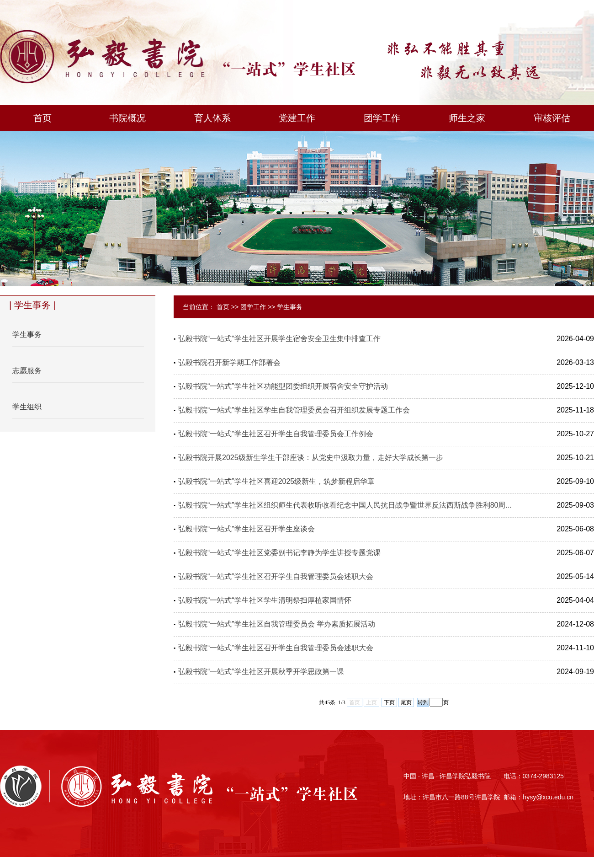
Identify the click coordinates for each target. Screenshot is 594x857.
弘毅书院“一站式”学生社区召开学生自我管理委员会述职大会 (275, 576)
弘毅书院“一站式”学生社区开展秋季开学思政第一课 (261, 671)
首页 (223, 307)
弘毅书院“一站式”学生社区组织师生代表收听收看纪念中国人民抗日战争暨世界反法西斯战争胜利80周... (345, 505)
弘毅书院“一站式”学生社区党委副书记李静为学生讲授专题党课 (279, 553)
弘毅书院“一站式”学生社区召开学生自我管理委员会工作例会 (275, 434)
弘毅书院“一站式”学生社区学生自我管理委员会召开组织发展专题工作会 (294, 410)
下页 (389, 702)
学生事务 (289, 307)
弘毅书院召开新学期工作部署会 (229, 362)
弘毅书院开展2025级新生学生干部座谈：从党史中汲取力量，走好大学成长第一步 (310, 457)
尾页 (406, 702)
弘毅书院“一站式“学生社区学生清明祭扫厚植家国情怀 (264, 600)
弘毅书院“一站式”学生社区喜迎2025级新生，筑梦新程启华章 (276, 481)
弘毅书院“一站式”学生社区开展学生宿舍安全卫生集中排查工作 (279, 339)
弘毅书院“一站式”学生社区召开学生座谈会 (246, 529)
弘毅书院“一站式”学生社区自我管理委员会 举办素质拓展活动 (276, 624)
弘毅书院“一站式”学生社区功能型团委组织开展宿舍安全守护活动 (283, 386)
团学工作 (253, 307)
